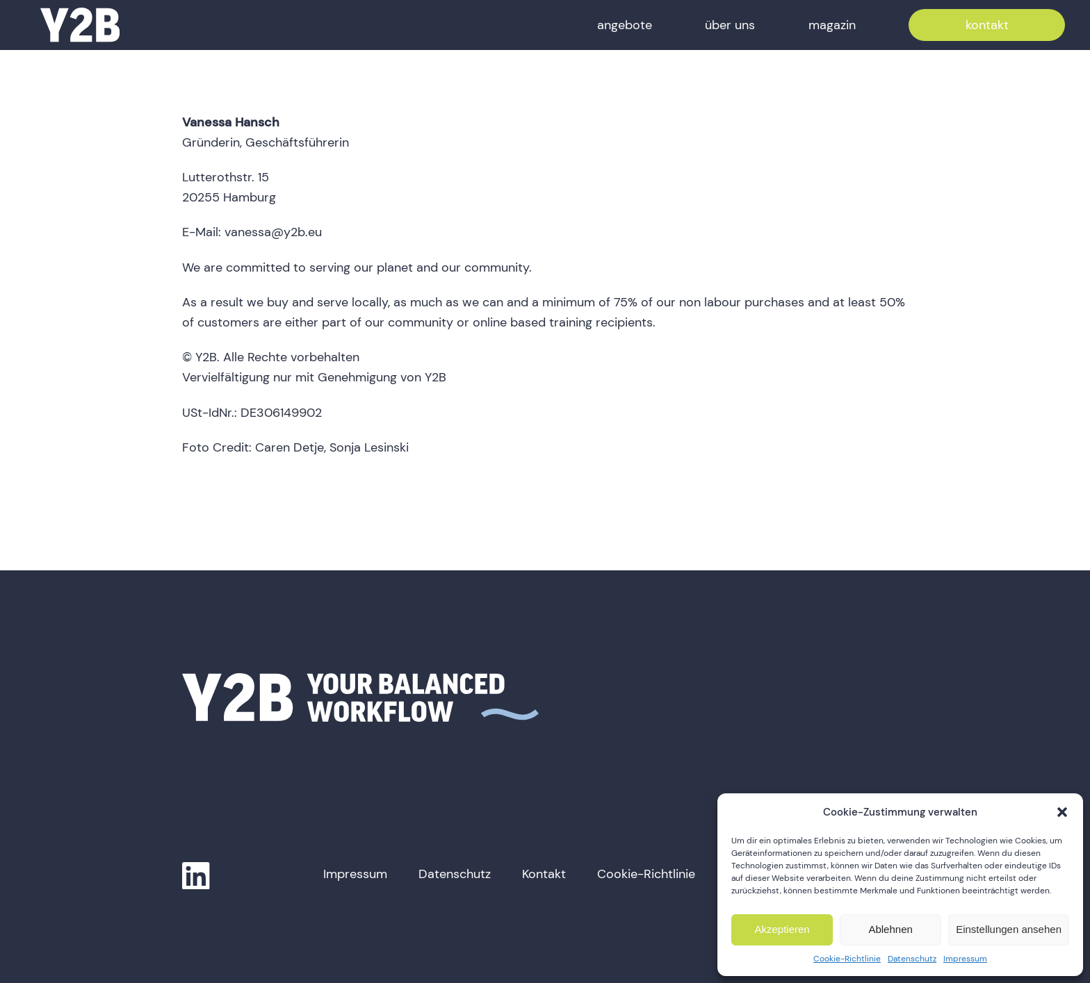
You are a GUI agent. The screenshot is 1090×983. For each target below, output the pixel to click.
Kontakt (544, 874)
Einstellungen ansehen (1008, 929)
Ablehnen (890, 929)
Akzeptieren (781, 929)
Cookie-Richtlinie (847, 958)
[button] (1062, 812)
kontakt (987, 25)
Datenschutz (912, 958)
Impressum (965, 958)
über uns (730, 25)
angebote (624, 25)
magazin (832, 25)
